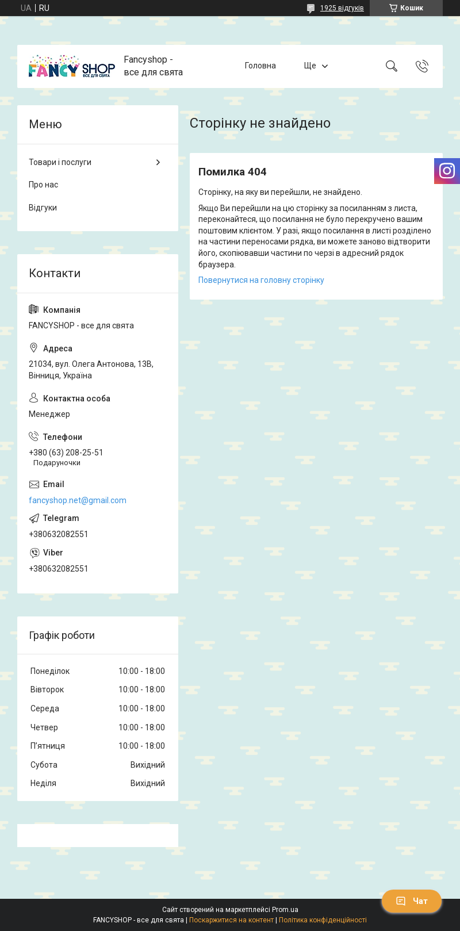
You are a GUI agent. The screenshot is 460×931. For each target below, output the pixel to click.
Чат (412, 901)
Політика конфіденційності (323, 920)
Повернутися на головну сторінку (261, 280)
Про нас (43, 184)
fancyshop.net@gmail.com (77, 500)
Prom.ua (285, 910)
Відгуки (43, 207)
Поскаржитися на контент (231, 920)
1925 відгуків (342, 8)
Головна (260, 66)
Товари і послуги (60, 162)
